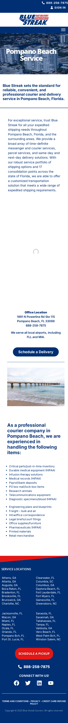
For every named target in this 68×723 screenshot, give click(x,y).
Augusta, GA (10, 585)
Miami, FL (8, 621)
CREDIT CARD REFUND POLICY (48, 702)
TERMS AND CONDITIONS (15, 701)
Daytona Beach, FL (48, 588)
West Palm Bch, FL (48, 635)
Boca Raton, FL (11, 588)
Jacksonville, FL (12, 613)
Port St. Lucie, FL (13, 639)
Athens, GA (9, 578)
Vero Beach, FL (45, 632)
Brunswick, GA (11, 600)
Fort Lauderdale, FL (48, 592)
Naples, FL (8, 624)
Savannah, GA (45, 617)
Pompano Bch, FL (13, 635)
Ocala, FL (8, 628)
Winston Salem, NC (48, 639)
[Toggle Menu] (63, 29)
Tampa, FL (42, 624)
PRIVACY (35, 701)
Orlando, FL (9, 632)
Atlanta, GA (9, 581)
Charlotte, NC (10, 603)
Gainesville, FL (45, 600)
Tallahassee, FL (46, 621)
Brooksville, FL (11, 596)
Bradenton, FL (11, 592)
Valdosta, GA (44, 628)
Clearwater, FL (45, 578)
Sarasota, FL (44, 613)
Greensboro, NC (46, 603)
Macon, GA (9, 617)
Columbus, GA (45, 585)
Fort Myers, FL (45, 596)
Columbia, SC (44, 581)
